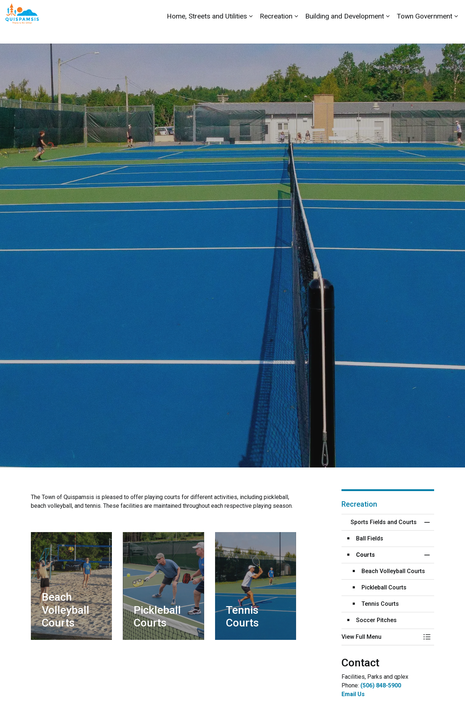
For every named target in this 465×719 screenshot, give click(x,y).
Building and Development (344, 32)
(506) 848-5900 (380, 685)
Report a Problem (419, 11)
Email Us (353, 694)
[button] (380, 637)
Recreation (276, 32)
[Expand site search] (452, 11)
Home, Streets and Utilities (207, 32)
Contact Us (378, 11)
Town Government (424, 32)
